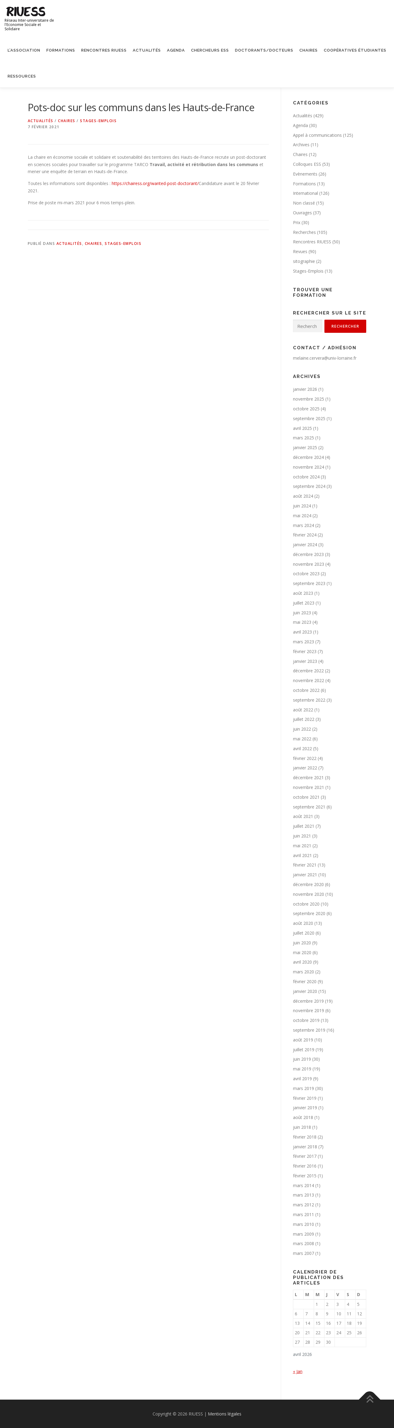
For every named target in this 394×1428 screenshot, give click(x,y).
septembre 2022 (309, 700)
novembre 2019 (308, 1010)
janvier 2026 (305, 389)
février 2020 (304, 981)
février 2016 (304, 1166)
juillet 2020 (303, 933)
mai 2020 (302, 952)
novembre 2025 (308, 399)
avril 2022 (302, 748)
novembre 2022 (308, 680)
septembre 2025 (309, 418)
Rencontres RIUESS (104, 50)
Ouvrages (302, 213)
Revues (300, 251)
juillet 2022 (303, 719)
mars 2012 (303, 1205)
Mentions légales (224, 1414)
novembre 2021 (308, 787)
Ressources (22, 76)
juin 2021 (302, 836)
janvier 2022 (305, 768)
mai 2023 (302, 622)
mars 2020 (303, 972)
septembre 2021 (309, 807)
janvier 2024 (305, 544)
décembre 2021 (308, 777)
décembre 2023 (308, 554)
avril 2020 (302, 962)
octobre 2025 (306, 409)
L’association (24, 50)
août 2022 (303, 710)
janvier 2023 (305, 661)
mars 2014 (303, 1185)
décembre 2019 (308, 1001)
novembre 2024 (308, 467)
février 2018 (304, 1137)
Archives (301, 144)
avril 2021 (302, 855)
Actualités (147, 50)
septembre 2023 (309, 583)
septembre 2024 (309, 486)
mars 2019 (303, 1088)
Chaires (308, 50)
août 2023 (303, 593)
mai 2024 (302, 515)
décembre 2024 (308, 457)
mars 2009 (303, 1234)
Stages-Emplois (98, 120)
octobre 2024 (306, 477)
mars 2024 (303, 525)
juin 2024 (302, 506)
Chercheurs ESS (210, 50)
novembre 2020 (308, 894)
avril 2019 (302, 1078)
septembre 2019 (309, 1030)
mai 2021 (302, 845)
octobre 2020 (306, 904)
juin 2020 (302, 943)
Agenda (176, 50)
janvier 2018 (305, 1147)
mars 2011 (303, 1214)
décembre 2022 (308, 671)
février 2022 (304, 758)
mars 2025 (303, 438)
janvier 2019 (305, 1107)
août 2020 (303, 923)
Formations (60, 50)
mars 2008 (303, 1243)
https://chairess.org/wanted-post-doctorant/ (155, 183)
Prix (296, 222)
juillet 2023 (303, 603)
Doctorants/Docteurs (264, 50)
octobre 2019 (306, 1020)
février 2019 (304, 1098)
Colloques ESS (307, 164)
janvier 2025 (305, 447)
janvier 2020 (305, 991)
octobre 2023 (306, 573)
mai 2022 (302, 739)
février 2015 (304, 1176)
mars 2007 (303, 1253)
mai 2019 (302, 1069)
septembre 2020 (309, 913)
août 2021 (303, 816)
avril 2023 (302, 632)
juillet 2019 (303, 1049)
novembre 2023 (308, 564)
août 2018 (303, 1117)
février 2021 (304, 865)
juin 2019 (302, 1059)
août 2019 (303, 1040)
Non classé (304, 203)
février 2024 (304, 535)
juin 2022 (302, 729)
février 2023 (304, 651)
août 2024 (303, 496)
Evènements (305, 174)
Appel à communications (317, 135)
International (305, 193)
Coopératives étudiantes (355, 50)
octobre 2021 (306, 797)
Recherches (304, 232)
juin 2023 (302, 613)
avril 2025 (302, 428)
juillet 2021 (303, 826)
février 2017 (304, 1156)
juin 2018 (302, 1127)
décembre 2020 (308, 884)
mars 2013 (303, 1195)
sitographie (304, 261)
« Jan (297, 1371)
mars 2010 (303, 1224)
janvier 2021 (305, 875)
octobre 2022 (306, 690)
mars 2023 (303, 642)
